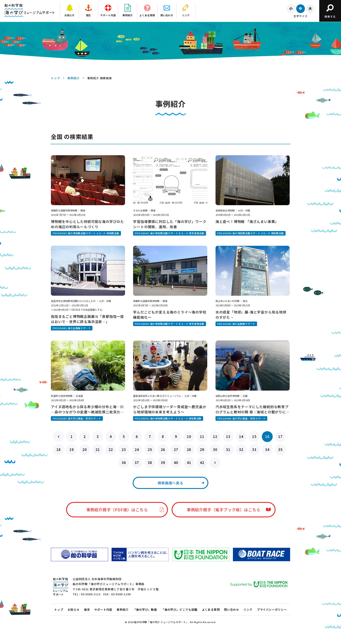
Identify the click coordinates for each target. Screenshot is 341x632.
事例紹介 (73, 78)
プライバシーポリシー (272, 609)
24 (137, 449)
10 (189, 436)
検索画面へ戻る (170, 482)
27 (176, 449)
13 (228, 436)
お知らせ (74, 609)
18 (58, 449)
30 (215, 449)
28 (189, 449)
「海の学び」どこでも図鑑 (179, 609)
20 (84, 449)
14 (241, 436)
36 (124, 462)
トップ (55, 78)
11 (202, 436)
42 (202, 462)
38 (150, 462)
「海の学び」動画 (145, 609)
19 (71, 449)
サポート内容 (103, 609)
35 (280, 449)
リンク (247, 609)
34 (267, 449)
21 (97, 449)
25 (150, 449)
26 (163, 449)
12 (215, 436)
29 (202, 449)
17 (280, 436)
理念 (87, 609)
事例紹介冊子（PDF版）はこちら (117, 509)
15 (254, 436)
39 (163, 462)
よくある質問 (211, 609)
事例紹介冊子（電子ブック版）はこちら (223, 509)
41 (189, 462)
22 (111, 449)
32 (241, 449)
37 (137, 462)
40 (176, 462)
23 (124, 449)
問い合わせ (231, 609)
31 (228, 449)
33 (254, 449)
